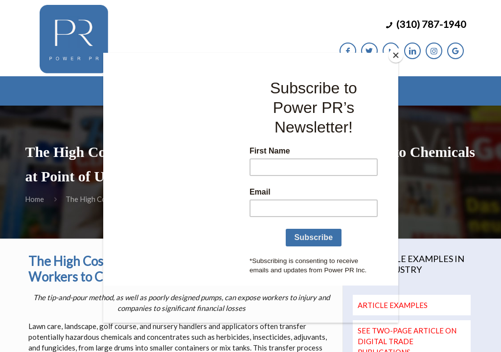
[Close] (395, 55)
